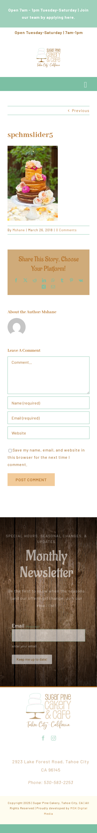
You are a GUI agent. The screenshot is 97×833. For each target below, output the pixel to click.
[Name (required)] (48, 402)
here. (70, 17)
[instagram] (53, 737)
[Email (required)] (48, 418)
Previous (80, 110)
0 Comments (66, 230)
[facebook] (43, 737)
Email (25, 626)
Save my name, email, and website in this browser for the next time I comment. (46, 457)
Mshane (19, 230)
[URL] (48, 432)
